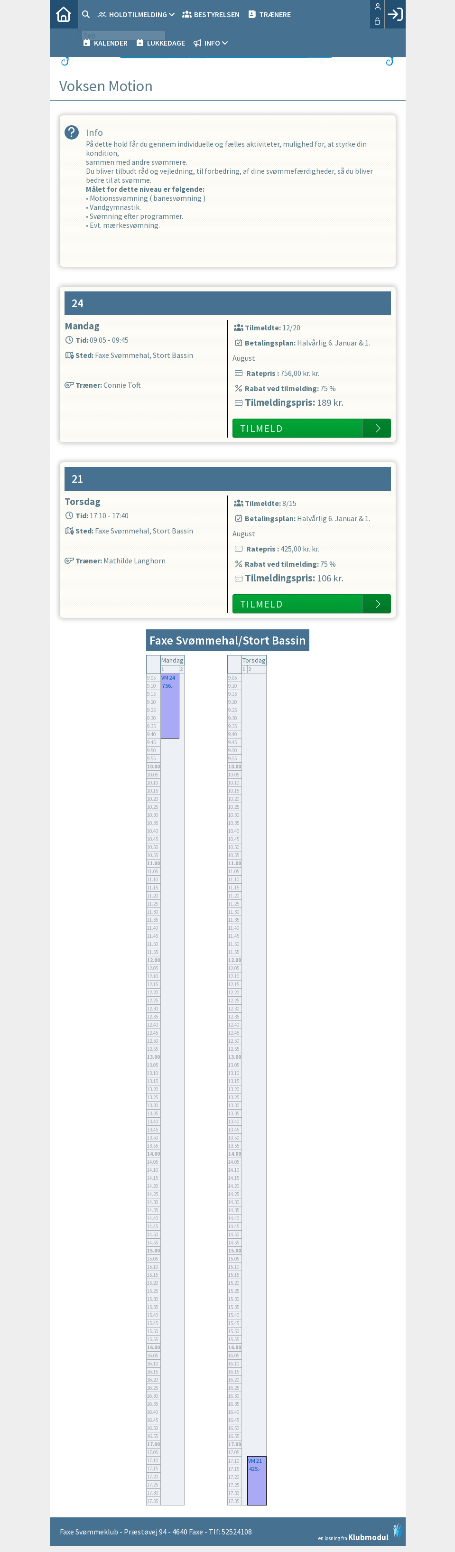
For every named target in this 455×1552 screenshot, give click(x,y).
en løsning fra (360, 1538)
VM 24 (168, 683)
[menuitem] (64, 14)
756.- (168, 691)
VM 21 (255, 1466)
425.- (255, 1474)
